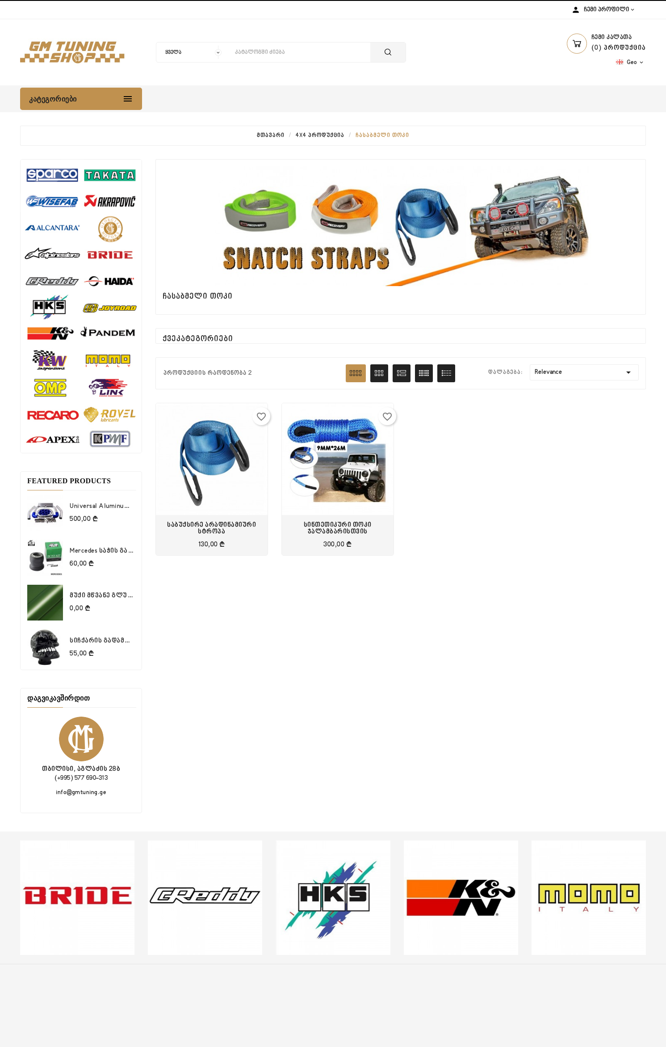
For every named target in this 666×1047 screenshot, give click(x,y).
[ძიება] (300, 52)
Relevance (584, 372)
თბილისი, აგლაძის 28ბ (81, 769)
